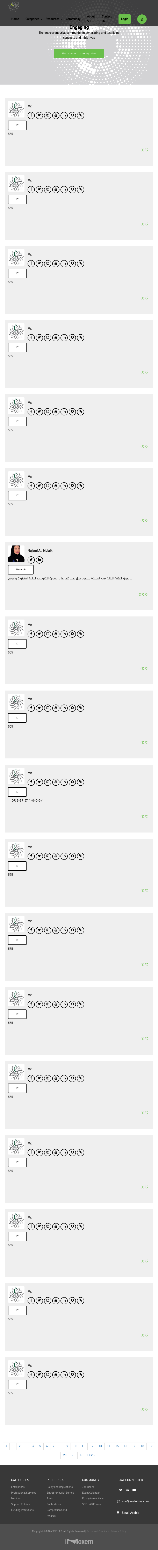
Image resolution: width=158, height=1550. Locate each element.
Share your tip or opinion (79, 53)
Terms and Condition (98, 1531)
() (144, 155)
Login (124, 19)
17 (17, 125)
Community (73, 19)
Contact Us (107, 19)
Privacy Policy (118, 1531)
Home (15, 19)
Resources (52, 19)
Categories (32, 19)
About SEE (91, 19)
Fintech (21, 578)
